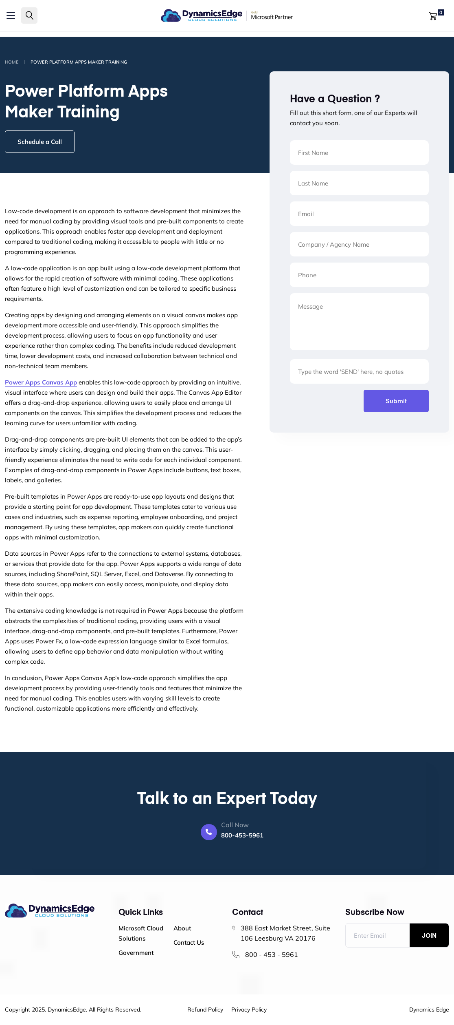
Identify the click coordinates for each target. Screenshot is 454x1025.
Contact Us (188, 942)
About (182, 928)
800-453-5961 (242, 835)
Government (136, 953)
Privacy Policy (249, 1010)
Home (12, 62)
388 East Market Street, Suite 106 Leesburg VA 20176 (285, 933)
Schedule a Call (40, 142)
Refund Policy (205, 1010)
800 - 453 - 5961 (271, 954)
